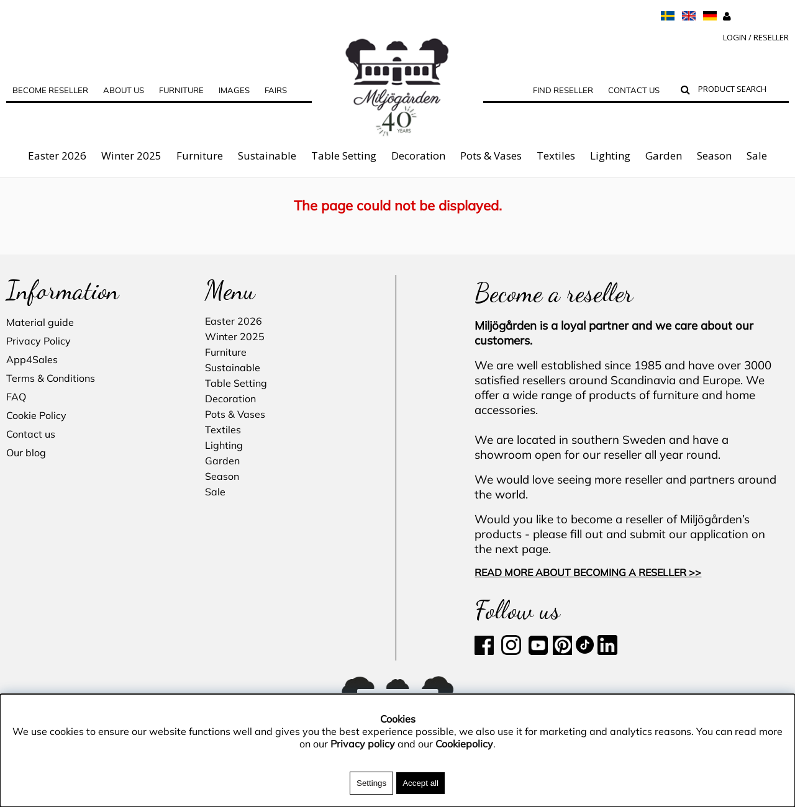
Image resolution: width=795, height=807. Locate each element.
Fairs (276, 90)
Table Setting (343, 155)
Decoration (418, 155)
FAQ (16, 396)
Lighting (610, 155)
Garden (663, 155)
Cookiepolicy (464, 743)
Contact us (634, 90)
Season (714, 155)
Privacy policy (362, 743)
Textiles (556, 155)
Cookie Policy (36, 415)
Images (234, 90)
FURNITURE (181, 90)
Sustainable (267, 155)
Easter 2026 (57, 155)
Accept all (420, 783)
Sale (757, 155)
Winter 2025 (131, 155)
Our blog (26, 452)
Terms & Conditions (50, 378)
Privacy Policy (38, 341)
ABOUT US (123, 90)
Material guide (40, 322)
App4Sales (32, 359)
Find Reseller (563, 90)
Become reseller (50, 90)
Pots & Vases (491, 155)
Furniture (199, 155)
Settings (371, 783)
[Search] (741, 90)
